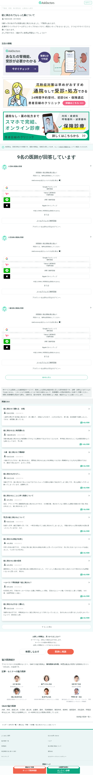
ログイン (88, 2)
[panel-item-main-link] (46, 416)
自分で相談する (65, 147)
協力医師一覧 (5, 741)
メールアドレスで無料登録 (46, 221)
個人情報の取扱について (54, 746)
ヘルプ (50, 741)
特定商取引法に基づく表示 (8, 751)
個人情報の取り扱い (49, 172)
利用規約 (39, 172)
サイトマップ (5, 756)
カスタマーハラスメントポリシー (57, 756)
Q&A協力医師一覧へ (83, 717)
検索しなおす (32, 651)
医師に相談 (60, 651)
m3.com (6, 667)
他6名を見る (46, 377)
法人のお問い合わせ (53, 735)
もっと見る (46, 627)
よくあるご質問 (5, 735)
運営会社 (50, 751)
